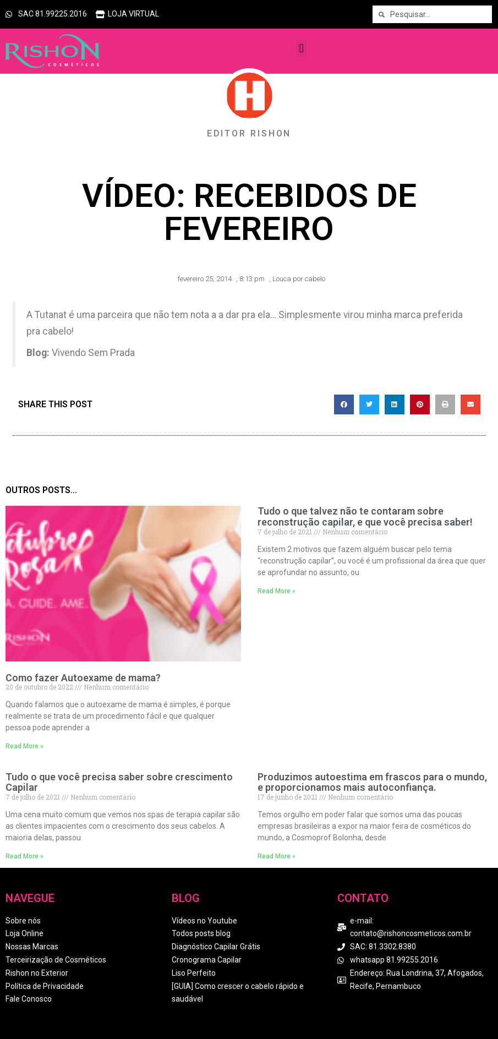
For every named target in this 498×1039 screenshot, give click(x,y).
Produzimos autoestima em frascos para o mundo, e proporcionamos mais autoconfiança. (372, 782)
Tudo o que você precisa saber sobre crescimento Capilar (119, 782)
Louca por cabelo (298, 279)
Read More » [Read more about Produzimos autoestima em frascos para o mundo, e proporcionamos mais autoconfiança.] (276, 856)
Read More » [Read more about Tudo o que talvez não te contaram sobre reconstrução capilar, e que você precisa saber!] (276, 591)
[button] (301, 48)
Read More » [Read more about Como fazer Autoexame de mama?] (24, 746)
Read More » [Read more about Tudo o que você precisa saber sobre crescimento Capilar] (24, 856)
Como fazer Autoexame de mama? (83, 677)
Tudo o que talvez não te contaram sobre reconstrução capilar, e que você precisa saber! (365, 516)
